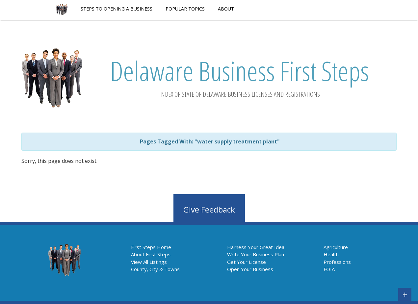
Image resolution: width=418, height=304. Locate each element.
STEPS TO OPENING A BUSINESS (116, 9)
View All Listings (149, 262)
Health (331, 254)
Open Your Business (250, 269)
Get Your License (246, 262)
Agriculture (336, 247)
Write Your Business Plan (255, 254)
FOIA (329, 269)
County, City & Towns (155, 269)
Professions (337, 262)
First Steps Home (151, 247)
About (226, 9)
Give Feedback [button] (209, 209)
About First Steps (150, 254)
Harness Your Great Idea (255, 247)
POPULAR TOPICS (185, 9)
